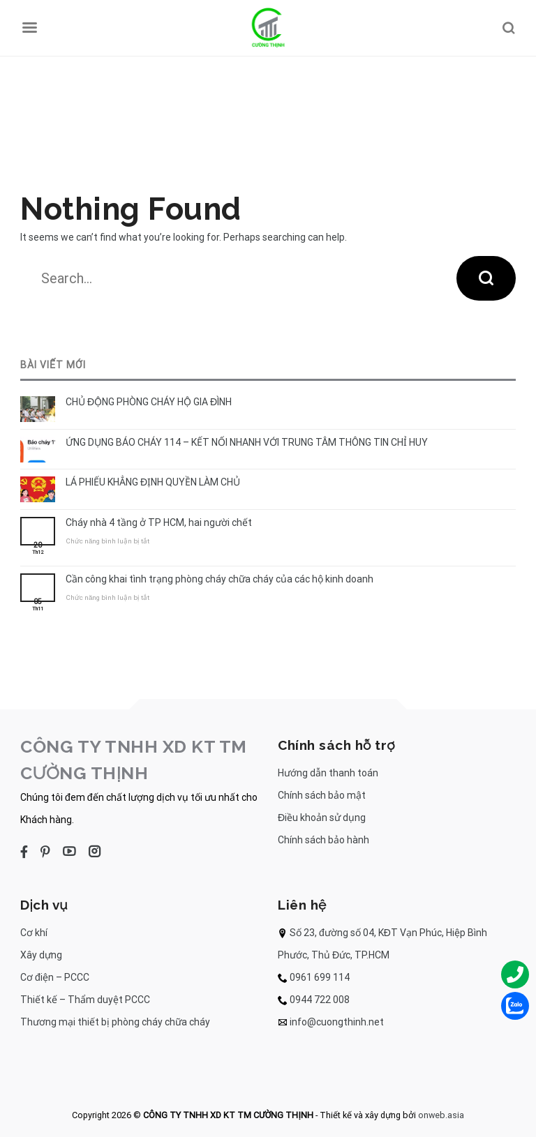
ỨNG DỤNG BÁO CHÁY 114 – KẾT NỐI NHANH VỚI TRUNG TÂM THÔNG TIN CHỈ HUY (247, 442)
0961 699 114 (320, 977)
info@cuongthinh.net (337, 1021)
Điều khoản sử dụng (322, 817)
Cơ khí (33, 932)
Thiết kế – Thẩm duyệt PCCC (85, 999)
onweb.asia (441, 1115)
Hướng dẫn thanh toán (328, 772)
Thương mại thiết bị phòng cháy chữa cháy (115, 1021)
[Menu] (29, 28)
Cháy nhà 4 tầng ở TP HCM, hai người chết (159, 522)
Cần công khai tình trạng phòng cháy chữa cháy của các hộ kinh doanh (219, 579)
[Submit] (486, 278)
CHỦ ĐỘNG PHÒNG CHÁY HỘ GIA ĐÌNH (149, 401)
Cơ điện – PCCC (54, 977)
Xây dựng (41, 955)
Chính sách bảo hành (323, 839)
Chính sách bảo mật (322, 795)
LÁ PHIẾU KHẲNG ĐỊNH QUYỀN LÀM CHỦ (153, 482)
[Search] (508, 28)
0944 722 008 (320, 999)
